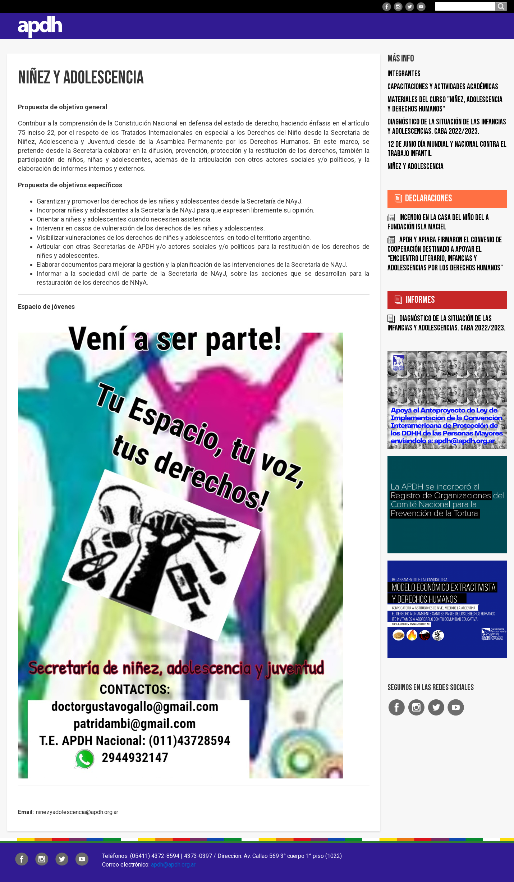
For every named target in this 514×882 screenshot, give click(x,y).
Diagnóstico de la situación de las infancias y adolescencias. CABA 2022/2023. (446, 126)
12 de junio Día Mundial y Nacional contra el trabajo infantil (446, 149)
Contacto (498, 26)
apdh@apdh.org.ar (173, 864)
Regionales (271, 26)
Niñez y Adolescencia (415, 167)
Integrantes (404, 74)
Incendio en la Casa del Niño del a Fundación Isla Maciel (438, 222)
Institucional (224, 26)
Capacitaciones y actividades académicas (442, 87)
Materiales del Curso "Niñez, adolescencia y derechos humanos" (444, 104)
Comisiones (362, 26)
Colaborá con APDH (416, 26)
